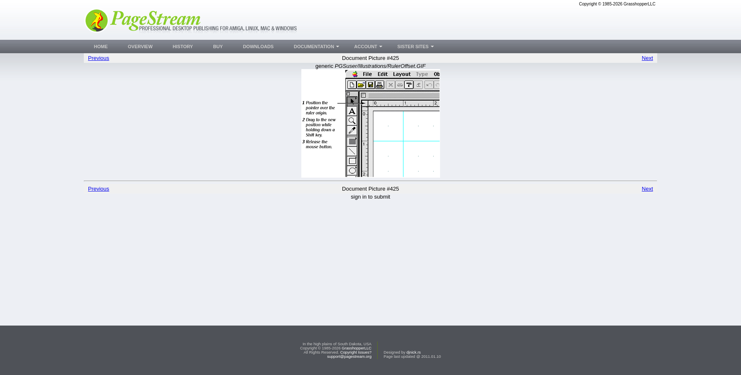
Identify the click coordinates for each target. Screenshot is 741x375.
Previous (98, 58)
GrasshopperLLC (356, 348)
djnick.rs (414, 352)
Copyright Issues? (356, 352)
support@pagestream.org (349, 356)
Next (647, 58)
